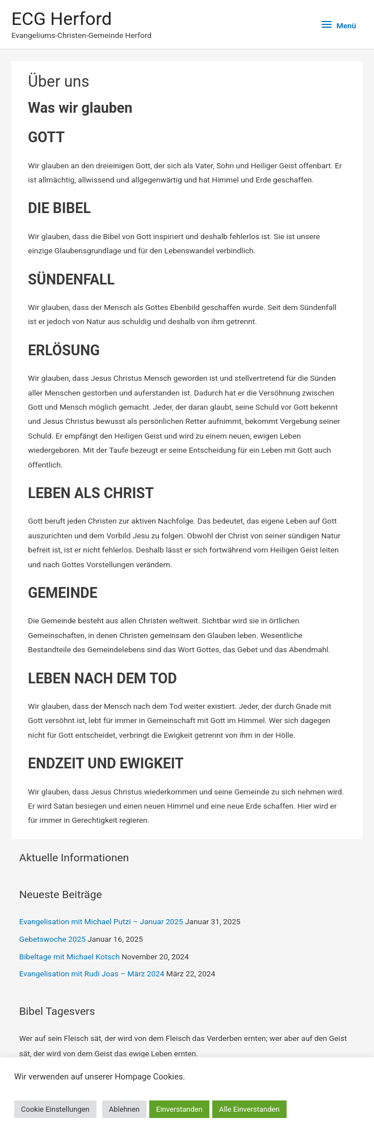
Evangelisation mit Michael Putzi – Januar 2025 (101, 921)
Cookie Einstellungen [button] (55, 1109)
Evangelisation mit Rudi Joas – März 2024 (92, 973)
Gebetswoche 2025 (52, 938)
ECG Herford (61, 18)
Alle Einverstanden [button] (249, 1109)
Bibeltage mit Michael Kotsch (69, 956)
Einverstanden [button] (179, 1109)
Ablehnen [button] (124, 1109)
